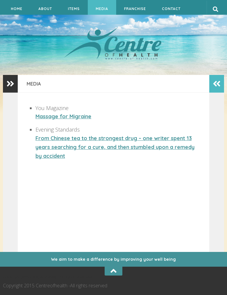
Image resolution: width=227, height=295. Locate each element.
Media (102, 8)
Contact (171, 8)
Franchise (135, 8)
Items (74, 8)
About (45, 8)
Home (16, 8)
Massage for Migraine (63, 116)
